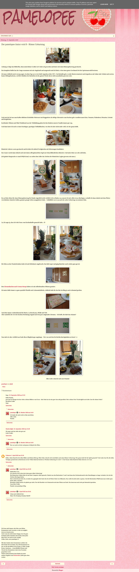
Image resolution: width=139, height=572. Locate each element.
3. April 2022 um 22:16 (18, 455)
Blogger (61, 570)
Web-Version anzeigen (58, 567)
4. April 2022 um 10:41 (25, 491)
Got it (112, 4)
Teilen (3, 386)
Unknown (8, 455)
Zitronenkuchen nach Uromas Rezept (15, 286)
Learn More (104, 4)
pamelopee (13, 412)
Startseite (57, 563)
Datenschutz (16, 555)
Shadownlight (9, 429)
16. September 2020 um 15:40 (22, 429)
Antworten (9, 405)
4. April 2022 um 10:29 (25, 469)
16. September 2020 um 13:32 (17, 395)
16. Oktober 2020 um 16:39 (26, 412)
